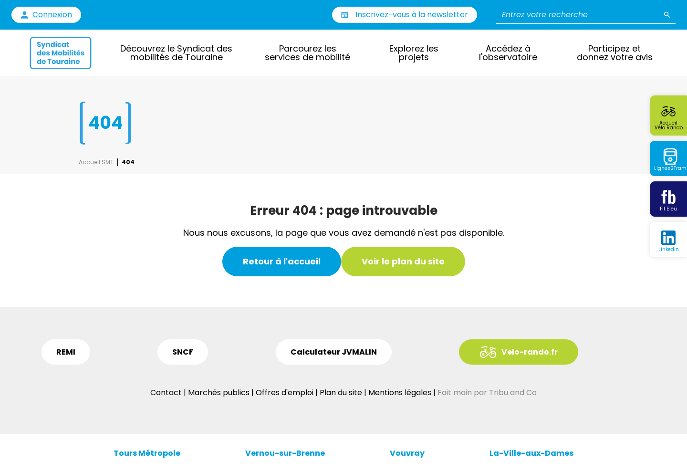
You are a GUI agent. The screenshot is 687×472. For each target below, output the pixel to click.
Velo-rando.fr (529, 351)
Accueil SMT (96, 162)
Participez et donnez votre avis (615, 52)
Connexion (52, 15)
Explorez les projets (413, 52)
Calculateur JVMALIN (334, 351)
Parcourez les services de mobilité (307, 52)
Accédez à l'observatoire (508, 52)
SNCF (182, 351)
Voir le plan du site (403, 261)
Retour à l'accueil (282, 261)
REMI (65, 351)
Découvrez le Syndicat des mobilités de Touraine (176, 52)
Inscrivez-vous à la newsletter (411, 14)
